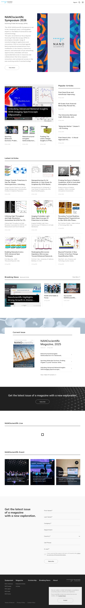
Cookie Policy (31, 602)
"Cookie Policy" (62, 595)
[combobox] (62, 536)
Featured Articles (20, 584)
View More (12, 67)
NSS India (7, 591)
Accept (65, 600)
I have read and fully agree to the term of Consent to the (63, 554)
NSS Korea (8, 594)
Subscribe (42, 402)
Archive (18, 586)
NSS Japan (8, 589)
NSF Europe (8, 586)
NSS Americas (9, 584)
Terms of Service (9, 602)
